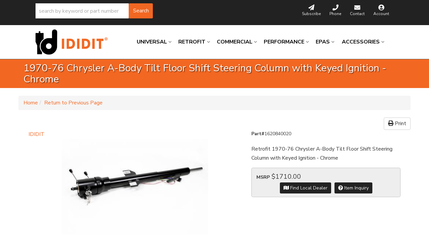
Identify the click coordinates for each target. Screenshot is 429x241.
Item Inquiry (353, 188)
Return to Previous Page (73, 102)
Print (397, 123)
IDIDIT (36, 134)
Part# (257, 134)
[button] (94, 10)
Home (30, 102)
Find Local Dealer (305, 188)
